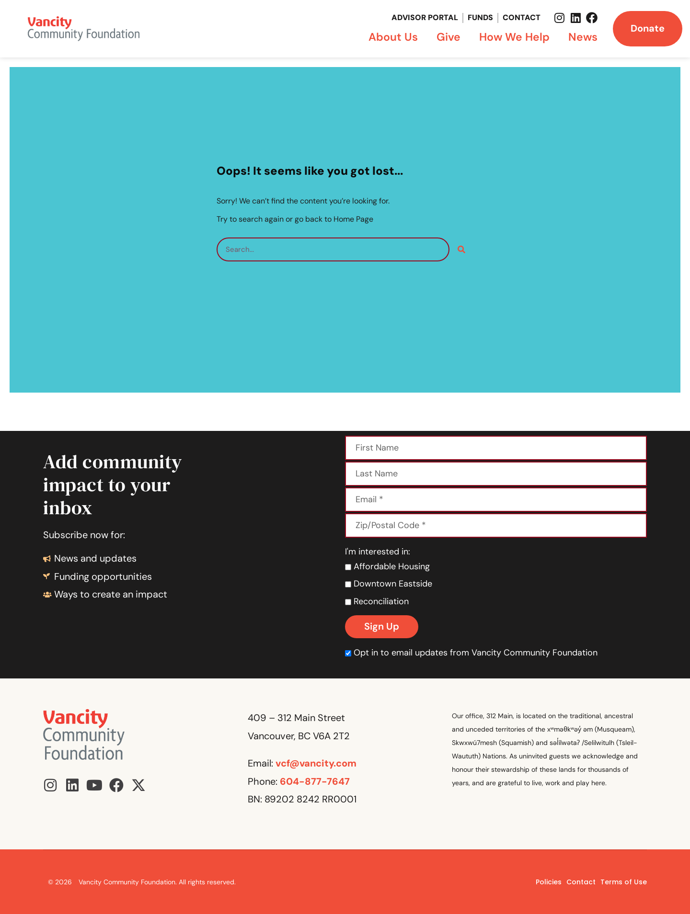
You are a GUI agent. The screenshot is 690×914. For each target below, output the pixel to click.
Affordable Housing (387, 566)
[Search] (461, 249)
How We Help (516, 37)
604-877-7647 (315, 781)
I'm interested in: (377, 551)
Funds (480, 17)
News (583, 37)
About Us (395, 37)
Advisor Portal (424, 17)
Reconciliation (377, 601)
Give (451, 37)
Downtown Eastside (388, 583)
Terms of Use (623, 882)
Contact (521, 17)
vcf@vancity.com (316, 763)
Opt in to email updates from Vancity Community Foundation (471, 652)
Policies (549, 882)
